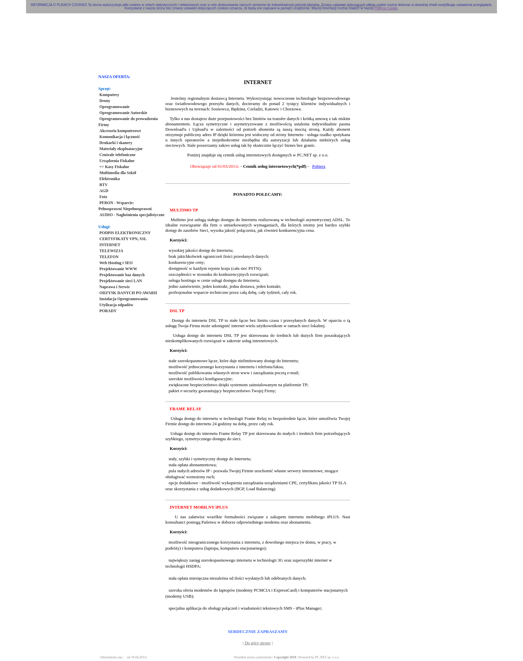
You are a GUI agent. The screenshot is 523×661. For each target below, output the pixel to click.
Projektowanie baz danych (122, 274)
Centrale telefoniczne (117, 154)
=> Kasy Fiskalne (114, 166)
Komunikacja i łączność (119, 136)
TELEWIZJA (111, 250)
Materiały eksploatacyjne (121, 148)
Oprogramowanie (114, 106)
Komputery (109, 94)
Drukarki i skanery (115, 142)
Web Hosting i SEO (116, 262)
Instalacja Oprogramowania (123, 298)
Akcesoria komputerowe (120, 130)
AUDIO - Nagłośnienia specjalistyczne (131, 214)
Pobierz (319, 166)
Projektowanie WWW (118, 268)
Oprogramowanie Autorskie (123, 112)
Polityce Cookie (386, 8)
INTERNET (109, 244)
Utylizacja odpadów (116, 304)
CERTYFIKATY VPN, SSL (123, 238)
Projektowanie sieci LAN (120, 280)
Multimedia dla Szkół (117, 172)
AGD (103, 190)
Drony (104, 100)
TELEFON (108, 256)
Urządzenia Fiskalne (116, 160)
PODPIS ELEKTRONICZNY (125, 232)
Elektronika (109, 178)
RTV (103, 184)
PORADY (107, 310)
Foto (103, 196)
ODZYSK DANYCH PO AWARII (128, 292)
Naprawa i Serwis (114, 286)
